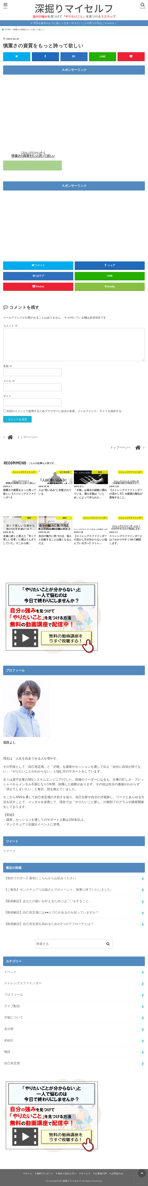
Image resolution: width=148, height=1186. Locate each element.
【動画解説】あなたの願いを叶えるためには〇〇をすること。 (48, 901)
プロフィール (13, 994)
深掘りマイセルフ (72, 1181)
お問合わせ (117, 1173)
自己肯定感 (12, 1063)
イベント (10, 971)
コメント (10, 325)
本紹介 (8, 1040)
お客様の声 (101, 1173)
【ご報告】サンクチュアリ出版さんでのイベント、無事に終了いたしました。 (59, 889)
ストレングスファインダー (23, 983)
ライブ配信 (12, 1006)
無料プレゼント (45, 1173)
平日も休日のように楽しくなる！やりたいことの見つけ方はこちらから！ (75, 23)
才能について (13, 1017)
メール (9, 380)
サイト (7, 395)
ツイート (9, 850)
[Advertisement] (74, 104)
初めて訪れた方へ (67, 1173)
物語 (7, 1051)
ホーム (28, 1173)
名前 (7, 365)
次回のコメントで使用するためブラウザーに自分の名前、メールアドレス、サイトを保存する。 (65, 410)
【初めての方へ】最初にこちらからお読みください (40, 878)
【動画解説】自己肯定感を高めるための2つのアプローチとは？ (48, 923)
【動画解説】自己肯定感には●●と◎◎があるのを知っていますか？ (51, 912)
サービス (86, 1173)
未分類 (8, 1028)
